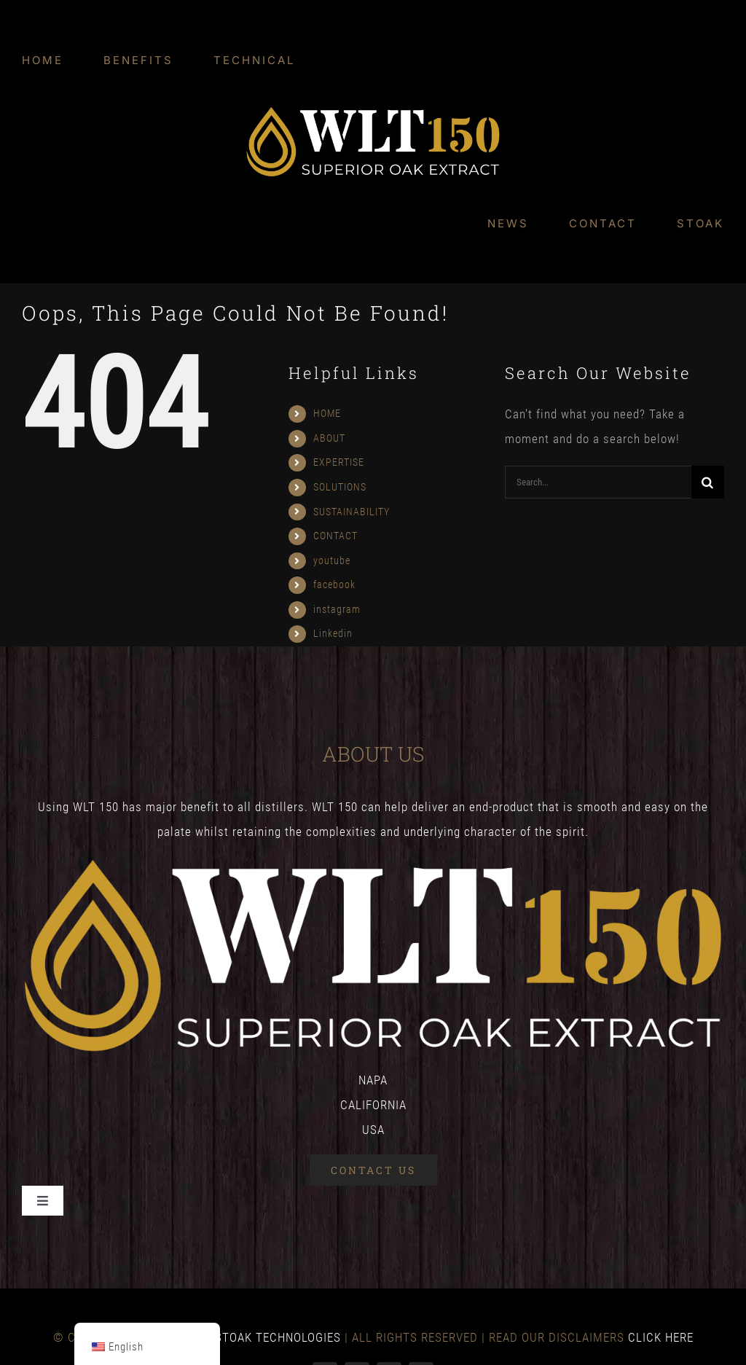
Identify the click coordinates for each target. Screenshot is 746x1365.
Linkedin (333, 633)
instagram (337, 609)
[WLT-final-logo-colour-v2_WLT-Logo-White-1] (373, 111)
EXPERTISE (338, 462)
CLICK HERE (661, 1337)
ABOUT (329, 438)
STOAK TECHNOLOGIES (278, 1337)
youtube (331, 560)
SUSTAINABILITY (351, 511)
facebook (334, 584)
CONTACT (335, 535)
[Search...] (598, 482)
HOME (327, 413)
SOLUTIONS (339, 487)
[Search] (707, 482)
